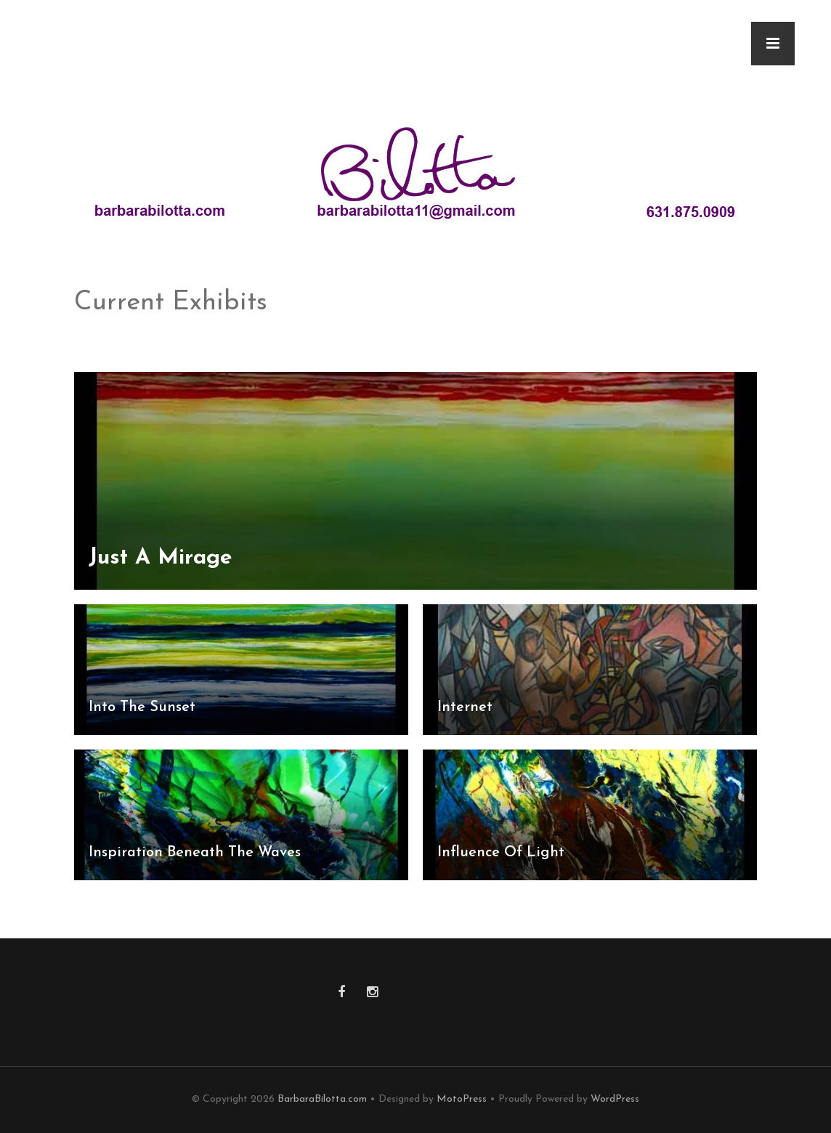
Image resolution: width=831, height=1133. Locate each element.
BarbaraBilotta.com (322, 1099)
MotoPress (462, 1099)
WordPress (615, 1099)
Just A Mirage (160, 558)
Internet (464, 707)
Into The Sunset (142, 707)
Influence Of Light (500, 852)
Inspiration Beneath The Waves (195, 852)
